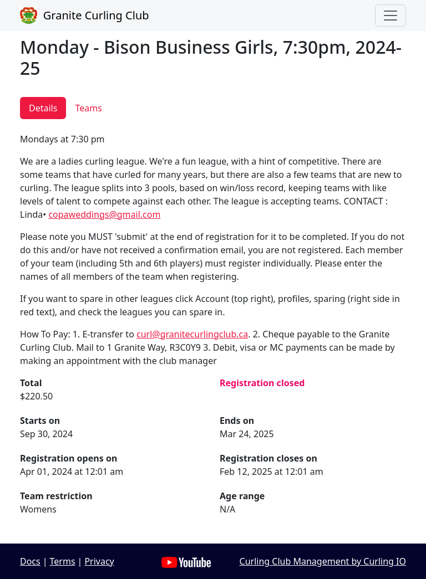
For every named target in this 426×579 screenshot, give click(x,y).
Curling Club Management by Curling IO (323, 561)
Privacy (99, 561)
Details (43, 108)
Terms (62, 561)
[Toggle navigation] (390, 15)
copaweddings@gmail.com (104, 214)
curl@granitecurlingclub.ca (192, 334)
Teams (88, 108)
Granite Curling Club (84, 15)
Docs (30, 561)
